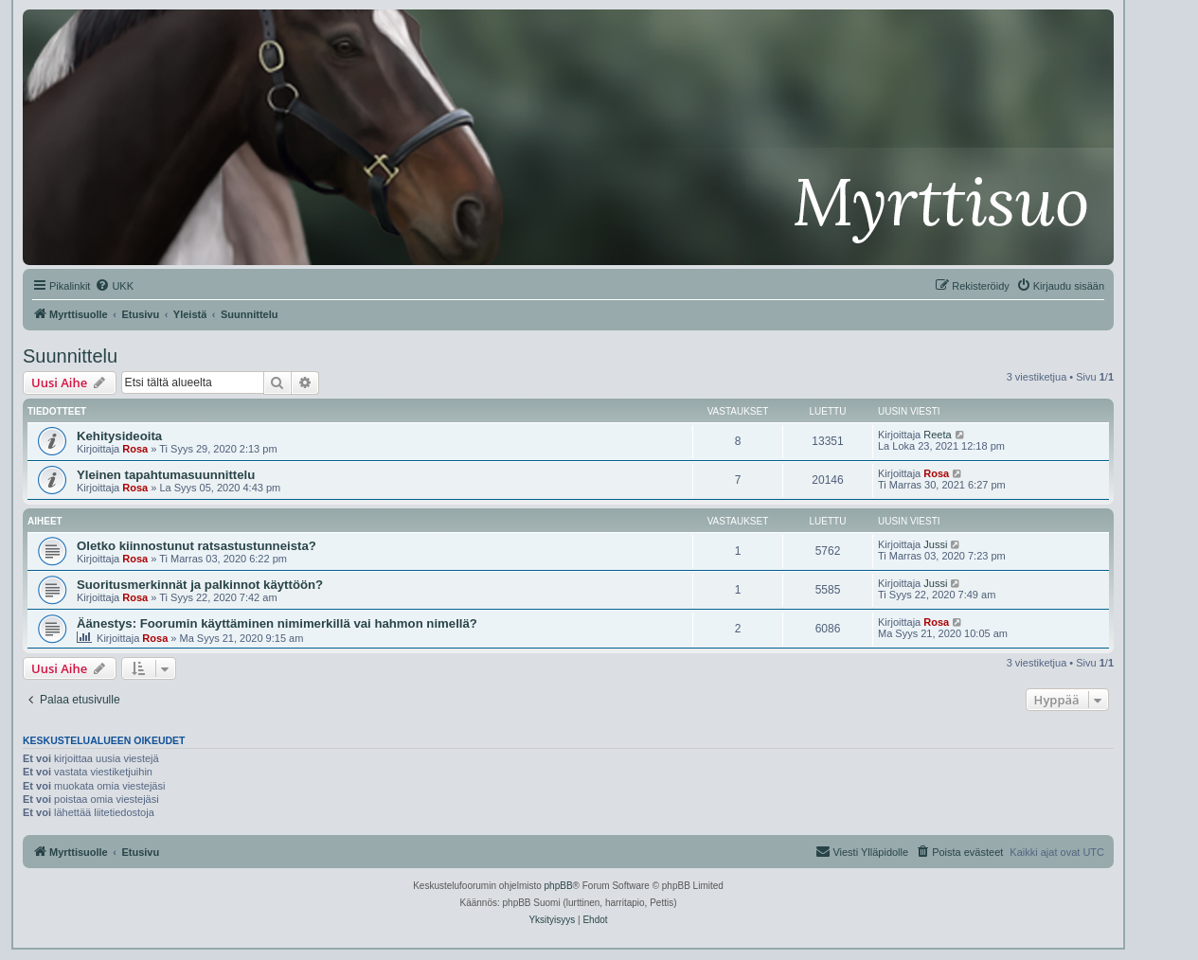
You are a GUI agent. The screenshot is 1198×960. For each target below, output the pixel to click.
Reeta (937, 434)
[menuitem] (114, 286)
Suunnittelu (70, 356)
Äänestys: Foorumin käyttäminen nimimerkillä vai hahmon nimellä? (277, 623)
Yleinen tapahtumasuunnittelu (166, 475)
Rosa (135, 448)
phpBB (559, 885)
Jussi (935, 544)
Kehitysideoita (119, 436)
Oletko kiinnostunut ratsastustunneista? (196, 546)
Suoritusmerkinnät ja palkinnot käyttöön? (200, 585)
